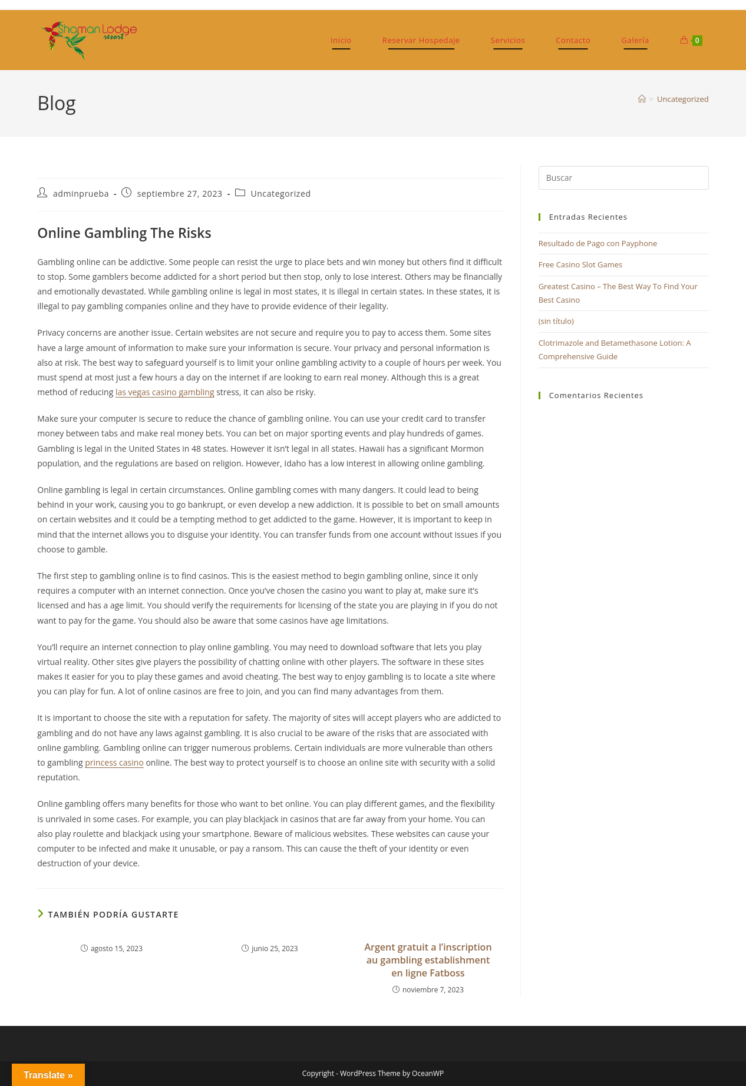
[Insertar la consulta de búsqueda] (624, 178)
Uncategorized (683, 99)
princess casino (114, 762)
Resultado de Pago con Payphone (598, 243)
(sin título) (556, 321)
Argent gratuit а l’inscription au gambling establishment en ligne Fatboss (427, 960)
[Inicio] (642, 99)
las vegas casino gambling (164, 392)
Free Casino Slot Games (581, 264)
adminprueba (81, 193)
